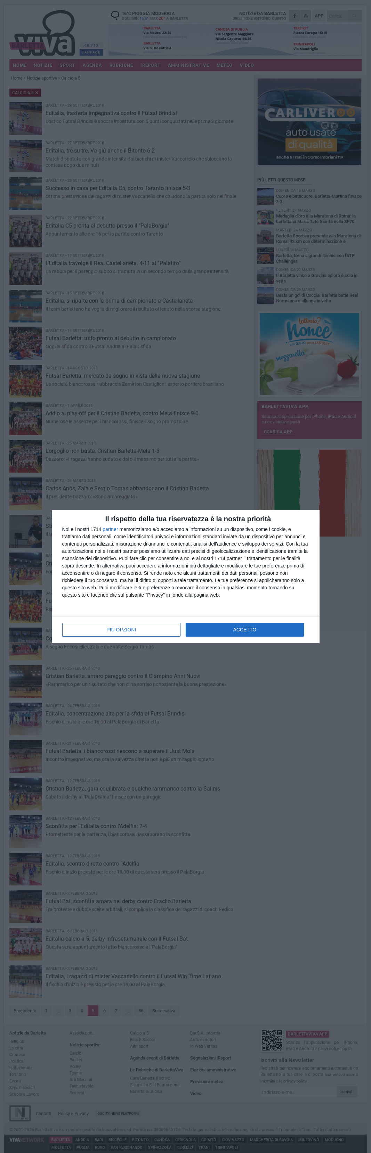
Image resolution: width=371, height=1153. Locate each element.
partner (110, 529)
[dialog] (186, 576)
